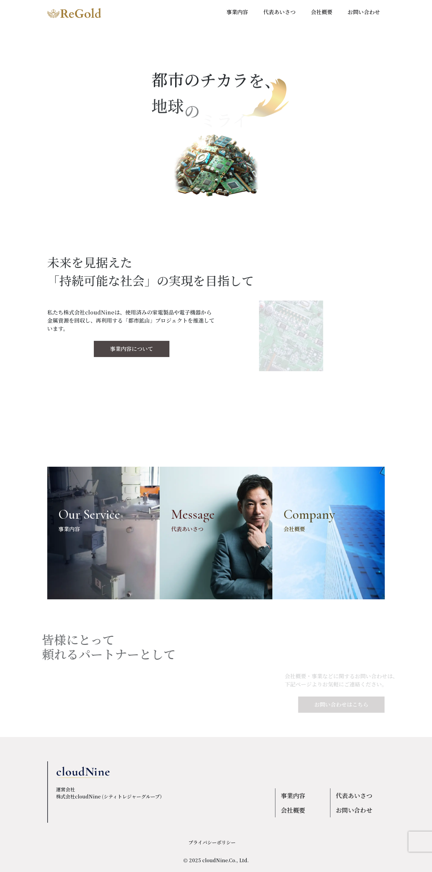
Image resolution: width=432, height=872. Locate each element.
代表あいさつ (354, 795)
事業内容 (293, 795)
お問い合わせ (354, 810)
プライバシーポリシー (212, 842)
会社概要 (293, 810)
